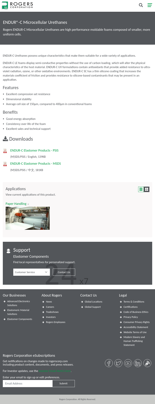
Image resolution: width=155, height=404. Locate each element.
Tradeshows (52, 312)
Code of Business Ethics (136, 312)
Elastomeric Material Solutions (18, 312)
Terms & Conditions (134, 301)
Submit (63, 383)
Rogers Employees (55, 322)
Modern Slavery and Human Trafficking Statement (134, 341)
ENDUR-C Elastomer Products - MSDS (35, 164)
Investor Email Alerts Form (55, 371)
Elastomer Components (19, 319)
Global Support (93, 307)
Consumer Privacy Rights (137, 322)
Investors (51, 317)
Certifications (131, 307)
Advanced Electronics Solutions (18, 303)
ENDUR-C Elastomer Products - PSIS (34, 150)
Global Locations (93, 301)
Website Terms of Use (135, 332)
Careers (50, 307)
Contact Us (64, 272)
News (49, 301)
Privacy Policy (131, 317)
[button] (31, 272)
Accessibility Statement (136, 327)
